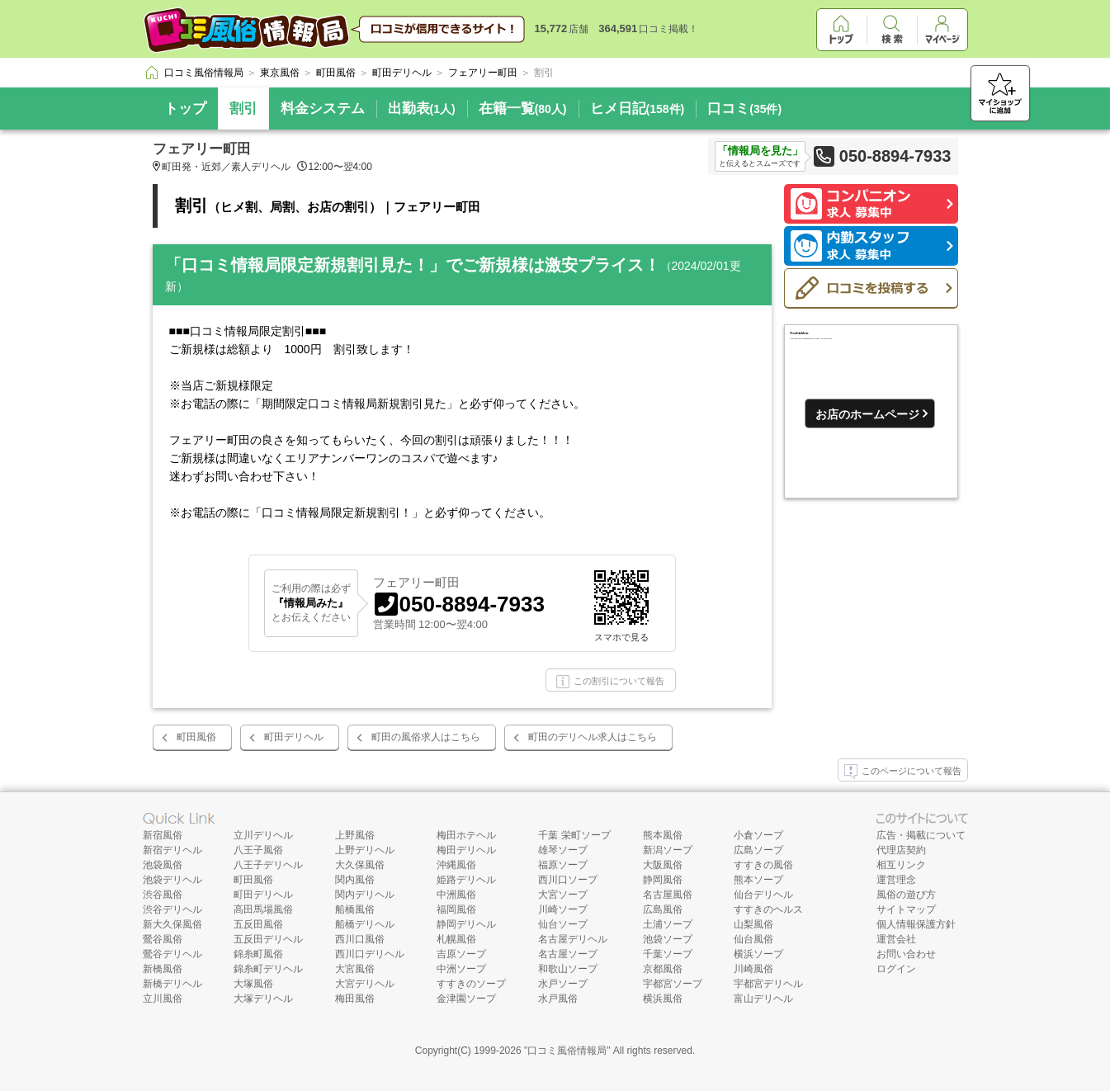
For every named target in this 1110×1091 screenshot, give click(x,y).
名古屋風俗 (667, 894)
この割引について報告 (610, 681)
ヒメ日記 (637, 108)
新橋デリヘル (172, 983)
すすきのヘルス (768, 909)
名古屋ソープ (568, 954)
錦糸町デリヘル (268, 969)
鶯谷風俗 (162, 939)
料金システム (323, 108)
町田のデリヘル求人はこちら (592, 737)
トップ (185, 108)
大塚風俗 (253, 983)
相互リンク (901, 865)
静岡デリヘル (466, 924)
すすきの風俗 (763, 865)
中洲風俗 (456, 894)
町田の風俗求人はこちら (425, 737)
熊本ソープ (758, 880)
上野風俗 (355, 835)
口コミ (744, 108)
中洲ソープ (461, 969)
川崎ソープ (563, 909)
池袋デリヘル (172, 880)
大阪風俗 (663, 865)
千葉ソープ (667, 954)
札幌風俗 (456, 939)
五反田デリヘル (268, 939)
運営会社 (896, 939)
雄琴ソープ (563, 850)
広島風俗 (663, 909)
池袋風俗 (162, 865)
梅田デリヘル (466, 850)
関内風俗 (355, 880)
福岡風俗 (456, 909)
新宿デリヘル (172, 850)
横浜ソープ (758, 954)
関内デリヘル (364, 894)
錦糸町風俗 (258, 954)
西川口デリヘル (369, 954)
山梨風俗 (753, 924)
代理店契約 (901, 850)
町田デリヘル (294, 737)
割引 (243, 108)
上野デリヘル (364, 850)
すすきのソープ (471, 983)
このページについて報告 (902, 771)
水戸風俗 (558, 998)
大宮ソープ (563, 894)
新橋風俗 (162, 969)
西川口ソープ (568, 880)
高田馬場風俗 (263, 909)
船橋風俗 (355, 909)
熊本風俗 (663, 835)
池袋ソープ (667, 939)
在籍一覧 (523, 108)
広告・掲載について (921, 835)
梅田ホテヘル (466, 835)
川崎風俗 (753, 969)
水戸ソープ (563, 983)
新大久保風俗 (172, 924)
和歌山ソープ (568, 969)
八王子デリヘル (268, 865)
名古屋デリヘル (572, 939)
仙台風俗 (753, 939)
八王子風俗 (258, 850)
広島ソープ (758, 850)
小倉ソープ (758, 835)
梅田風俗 (355, 998)
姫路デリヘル (466, 880)
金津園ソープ (466, 998)
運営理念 (896, 880)
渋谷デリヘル (172, 909)
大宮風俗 (355, 969)
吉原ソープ (461, 954)
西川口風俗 (360, 939)
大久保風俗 (360, 865)
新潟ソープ (667, 850)
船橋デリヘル (364, 924)
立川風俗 (162, 998)
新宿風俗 (162, 835)
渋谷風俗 (162, 894)
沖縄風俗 (456, 865)
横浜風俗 (663, 998)
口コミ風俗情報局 (567, 1050)
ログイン (896, 969)
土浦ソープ (667, 924)
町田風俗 (196, 737)
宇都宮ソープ (672, 983)
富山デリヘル (763, 998)
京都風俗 (663, 969)
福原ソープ (563, 865)
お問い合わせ (906, 954)
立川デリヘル (263, 835)
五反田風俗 (258, 924)
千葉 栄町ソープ (574, 835)
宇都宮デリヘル (768, 983)
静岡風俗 (663, 880)
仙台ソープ (563, 924)
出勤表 (422, 108)
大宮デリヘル (364, 983)
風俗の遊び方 (906, 894)
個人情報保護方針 (916, 924)
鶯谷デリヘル (172, 954)
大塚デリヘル (263, 998)
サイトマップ (906, 909)
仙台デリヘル (763, 894)
